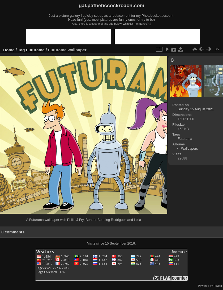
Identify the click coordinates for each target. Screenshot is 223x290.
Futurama (35, 50)
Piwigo (218, 285)
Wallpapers (189, 148)
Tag (21, 50)
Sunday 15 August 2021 (196, 109)
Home (9, 50)
